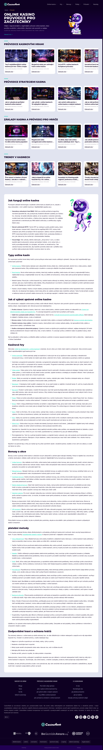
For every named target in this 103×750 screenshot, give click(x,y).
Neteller (14, 553)
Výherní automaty (20, 695)
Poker (14, 398)
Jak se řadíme (78, 695)
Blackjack (15, 384)
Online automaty (17, 355)
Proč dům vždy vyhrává (47, 686)
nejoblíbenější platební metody (32, 534)
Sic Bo (20, 692)
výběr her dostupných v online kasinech (27, 349)
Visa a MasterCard (18, 539)
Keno (13, 412)
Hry (61, 4)
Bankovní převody (18, 595)
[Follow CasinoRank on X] (84, 717)
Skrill (13, 561)
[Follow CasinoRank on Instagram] (80, 717)
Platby (77, 4)
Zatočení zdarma (17, 493)
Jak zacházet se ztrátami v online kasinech (47, 698)
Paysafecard (16, 569)
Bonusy (68, 4)
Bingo (14, 404)
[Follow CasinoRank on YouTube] (88, 717)
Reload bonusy (17, 471)
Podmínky (24, 747)
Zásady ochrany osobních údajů (78, 698)
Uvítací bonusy (17, 462)
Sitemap (79, 747)
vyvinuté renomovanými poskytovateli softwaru (69, 315)
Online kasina (51, 4)
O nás (78, 686)
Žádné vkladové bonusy (19, 485)
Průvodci (86, 4)
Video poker (16, 370)
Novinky (95, 4)
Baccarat (15, 390)
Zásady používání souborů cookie (51, 747)
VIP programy (16, 509)
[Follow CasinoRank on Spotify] (92, 717)
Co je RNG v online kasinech (47, 695)
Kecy (13, 418)
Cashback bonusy (18, 477)
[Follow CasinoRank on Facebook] (76, 717)
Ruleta (14, 378)
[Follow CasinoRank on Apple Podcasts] (96, 717)
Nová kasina (16, 272)
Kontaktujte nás (78, 689)
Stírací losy (15, 423)
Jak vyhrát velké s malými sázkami (47, 692)
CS (6, 717)
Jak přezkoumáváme (78, 692)
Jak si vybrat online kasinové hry (47, 689)
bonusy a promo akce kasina (83, 320)
